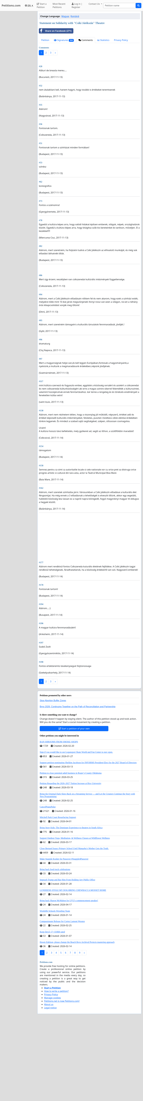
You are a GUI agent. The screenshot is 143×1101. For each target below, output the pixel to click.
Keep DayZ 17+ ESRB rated (52, 1009)
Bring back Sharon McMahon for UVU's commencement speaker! (69, 978)
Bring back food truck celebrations (55, 946)
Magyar (65, 16)
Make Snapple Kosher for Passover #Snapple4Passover (64, 936)
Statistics (103, 40)
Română (74, 16)
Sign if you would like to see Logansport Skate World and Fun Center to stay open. (76, 829)
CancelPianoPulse (48, 884)
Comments (85, 40)
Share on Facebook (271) (55, 30)
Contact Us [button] (94, 3)
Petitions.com (11, 5)
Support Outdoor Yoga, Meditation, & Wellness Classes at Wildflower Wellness (75, 915)
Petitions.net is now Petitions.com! (61, 1078)
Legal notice (50, 1084)
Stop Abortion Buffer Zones (53, 778)
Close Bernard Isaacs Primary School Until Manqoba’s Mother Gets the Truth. (74, 925)
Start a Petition (41, 5)
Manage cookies (52, 1074)
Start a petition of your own (74, 805)
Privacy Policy (121, 40)
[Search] (119, 5)
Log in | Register (77, 5)
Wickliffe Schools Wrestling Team (55, 988)
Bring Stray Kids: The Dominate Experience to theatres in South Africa (71, 905)
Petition (45, 40)
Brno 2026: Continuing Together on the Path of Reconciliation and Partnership (77, 784)
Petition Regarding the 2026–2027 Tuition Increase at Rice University (70, 860)
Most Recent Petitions (59, 5)
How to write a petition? (56, 1068)
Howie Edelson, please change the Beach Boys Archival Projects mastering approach (77, 1019)
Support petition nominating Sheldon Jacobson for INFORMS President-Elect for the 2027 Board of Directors (88, 840)
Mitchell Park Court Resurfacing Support (58, 894)
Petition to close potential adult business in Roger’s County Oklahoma (71, 850)
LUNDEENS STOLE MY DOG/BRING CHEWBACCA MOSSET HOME (73, 967)
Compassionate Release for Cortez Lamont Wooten (62, 998)
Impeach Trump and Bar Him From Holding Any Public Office (67, 957)
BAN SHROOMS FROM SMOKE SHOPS (59, 819)
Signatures (64, 40)
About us (48, 1081)
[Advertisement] (89, 79)
